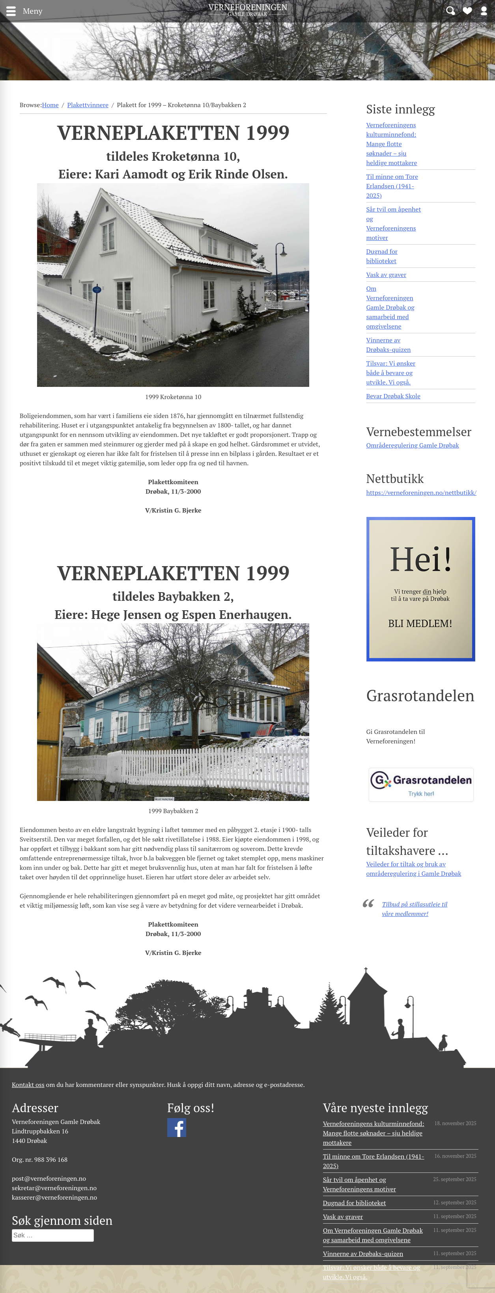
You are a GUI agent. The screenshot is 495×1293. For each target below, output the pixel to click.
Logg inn (484, 10)
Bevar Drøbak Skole (393, 396)
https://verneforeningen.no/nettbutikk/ (421, 492)
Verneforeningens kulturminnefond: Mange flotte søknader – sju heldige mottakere (391, 144)
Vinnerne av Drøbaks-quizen (388, 345)
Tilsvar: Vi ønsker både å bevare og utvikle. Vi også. (391, 372)
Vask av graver (386, 274)
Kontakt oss (28, 1084)
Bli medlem (467, 10)
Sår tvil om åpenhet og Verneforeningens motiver (393, 223)
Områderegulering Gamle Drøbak (412, 445)
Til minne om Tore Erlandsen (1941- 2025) (392, 186)
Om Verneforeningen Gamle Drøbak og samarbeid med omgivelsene (390, 307)
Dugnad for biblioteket (382, 256)
